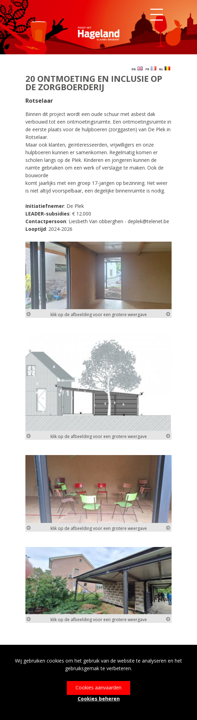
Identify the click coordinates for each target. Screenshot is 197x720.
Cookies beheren (99, 698)
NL (164, 68)
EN (137, 68)
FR (150, 68)
